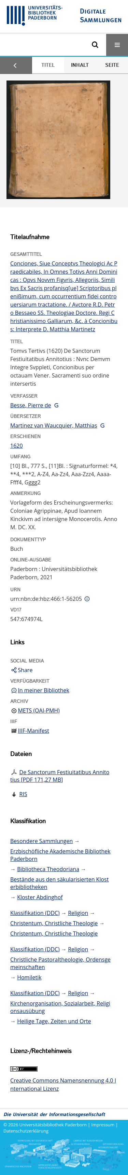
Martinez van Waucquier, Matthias (53, 425)
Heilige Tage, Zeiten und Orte (54, 1021)
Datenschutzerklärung (25, 1131)
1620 (16, 445)
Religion (78, 913)
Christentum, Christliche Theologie (54, 923)
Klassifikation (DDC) (35, 913)
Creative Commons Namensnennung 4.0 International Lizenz (63, 1084)
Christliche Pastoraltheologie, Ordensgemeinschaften (60, 963)
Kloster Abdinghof (40, 897)
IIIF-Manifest (33, 730)
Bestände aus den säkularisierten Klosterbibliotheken (59, 883)
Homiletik (29, 977)
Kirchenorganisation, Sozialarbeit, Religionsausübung (60, 1007)
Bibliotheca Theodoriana (48, 869)
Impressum (103, 1125)
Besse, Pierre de (30, 405)
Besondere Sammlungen (41, 841)
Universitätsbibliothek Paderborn (53, 1125)
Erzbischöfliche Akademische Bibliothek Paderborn (60, 855)
